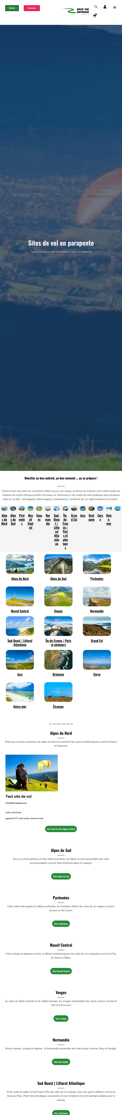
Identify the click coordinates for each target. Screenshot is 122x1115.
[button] (115, 7)
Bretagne (91, 517)
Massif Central (30, 521)
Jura (82, 515)
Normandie (48, 519)
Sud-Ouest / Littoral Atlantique (57, 529)
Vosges (39, 517)
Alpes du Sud (13, 519)
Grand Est (74, 517)
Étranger (58, 706)
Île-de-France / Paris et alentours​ (65, 531)
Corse (100, 517)
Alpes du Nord (4, 519)
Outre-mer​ (109, 519)
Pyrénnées (22, 519)
